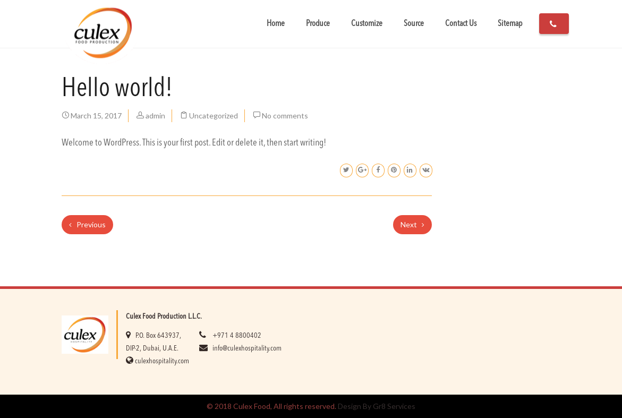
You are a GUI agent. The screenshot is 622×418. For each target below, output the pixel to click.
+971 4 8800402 (236, 335)
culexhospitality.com (162, 361)
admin (155, 115)
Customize (366, 24)
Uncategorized (213, 115)
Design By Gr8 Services (376, 406)
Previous (87, 224)
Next (412, 224)
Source (414, 24)
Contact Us (460, 24)
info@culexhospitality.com (247, 348)
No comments (285, 115)
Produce (318, 24)
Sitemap (510, 24)
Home (276, 24)
